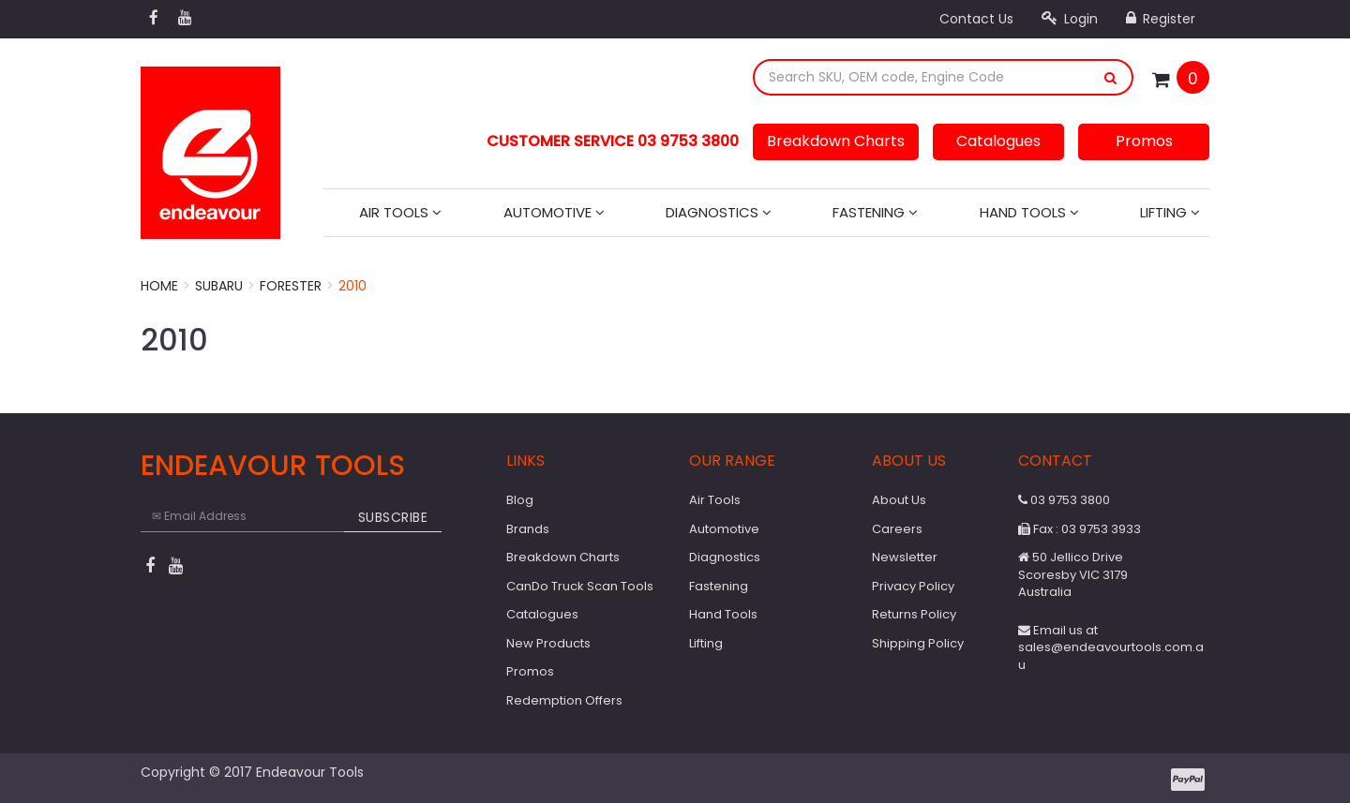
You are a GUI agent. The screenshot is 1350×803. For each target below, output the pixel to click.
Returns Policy (914, 614)
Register (1160, 18)
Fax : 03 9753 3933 (1079, 529)
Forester (291, 285)
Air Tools (400, 212)
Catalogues (998, 141)
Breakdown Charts (836, 141)
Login (1070, 18)
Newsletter (905, 557)
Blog (519, 500)
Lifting (1170, 212)
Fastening (875, 212)
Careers (897, 529)
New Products (548, 643)
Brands (527, 529)
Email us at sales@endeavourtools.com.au (1111, 647)
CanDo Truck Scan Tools (579, 586)
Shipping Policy (918, 643)
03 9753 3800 (1064, 500)
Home (159, 285)
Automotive (554, 212)
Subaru (219, 285)
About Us (899, 500)
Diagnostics (719, 212)
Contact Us (976, 18)
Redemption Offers (564, 700)
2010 (352, 285)
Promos (1144, 141)
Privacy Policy (913, 586)
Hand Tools (1029, 212)
